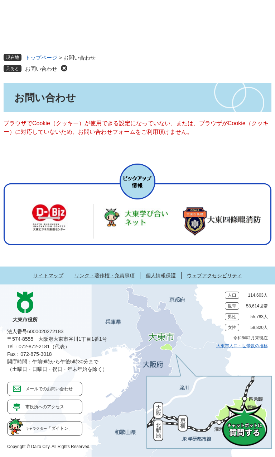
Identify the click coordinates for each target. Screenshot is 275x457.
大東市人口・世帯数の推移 (242, 345)
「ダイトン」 (49, 428)
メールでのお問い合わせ (49, 388)
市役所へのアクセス (44, 406)
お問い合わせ (41, 69)
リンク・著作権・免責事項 (104, 275)
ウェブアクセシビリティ (214, 275)
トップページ (41, 58)
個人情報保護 (161, 275)
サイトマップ (48, 275)
